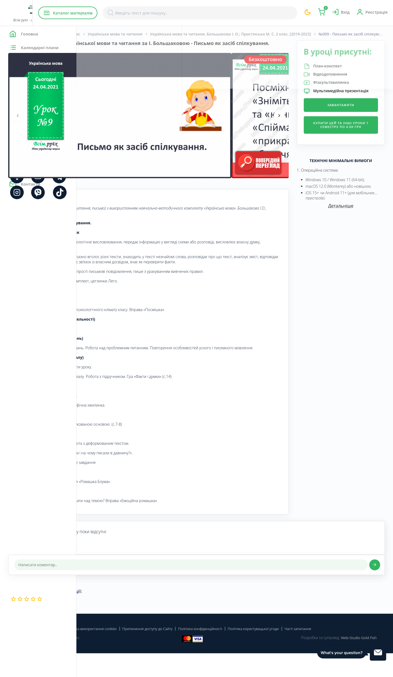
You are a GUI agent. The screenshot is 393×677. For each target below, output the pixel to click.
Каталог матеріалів (111, 12)
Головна (93, 34)
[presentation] (94, 121)
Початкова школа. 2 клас (132, 34)
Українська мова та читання (191, 34)
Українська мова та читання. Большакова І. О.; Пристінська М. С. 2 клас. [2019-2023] (254, 34)
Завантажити (350, 120)
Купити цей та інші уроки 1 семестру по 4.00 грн (350, 142)
